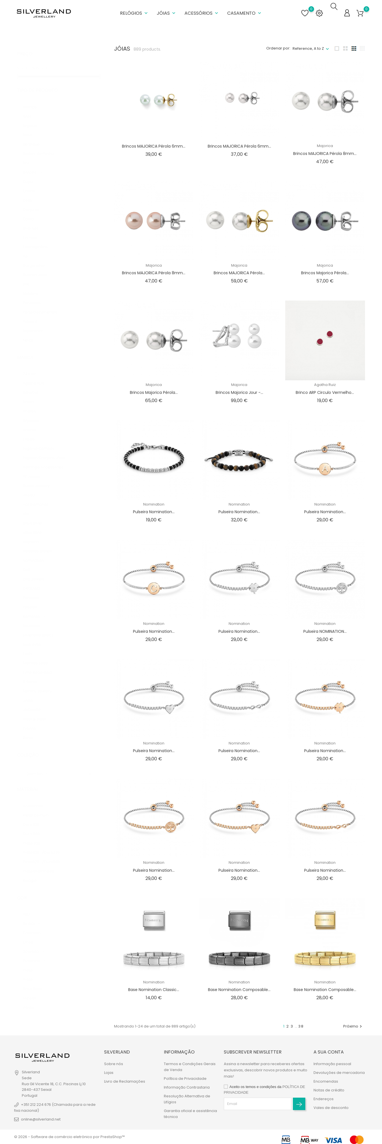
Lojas (108, 1072)
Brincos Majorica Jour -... (239, 388)
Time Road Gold (41, 663)
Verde (32, 998)
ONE (29, 560)
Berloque (34, 134)
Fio (29, 246)
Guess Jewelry (39, 476)
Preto (31, 961)
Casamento (244, 11)
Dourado (36, 942)
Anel (32, 106)
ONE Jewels (38, 570)
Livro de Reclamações (124, 1081)
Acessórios (201, 11)
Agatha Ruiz (37, 374)
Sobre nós (113, 1064)
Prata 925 (38, 833)
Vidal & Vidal (37, 710)
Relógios (134, 11)
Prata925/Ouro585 (45, 852)
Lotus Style (36, 523)
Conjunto (34, 200)
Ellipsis (32, 430)
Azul (30, 905)
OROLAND (34, 579)
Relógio (32, 871)
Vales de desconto (331, 1107)
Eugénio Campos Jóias (48, 448)
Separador (35, 321)
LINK (29, 504)
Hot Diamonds (39, 495)
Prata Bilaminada (42, 861)
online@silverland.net (41, 1119)
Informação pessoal (332, 1064)
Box (29, 153)
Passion (33, 598)
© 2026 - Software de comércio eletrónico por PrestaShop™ (69, 1136)
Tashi (32, 644)
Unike (32, 691)
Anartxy (34, 402)
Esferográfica (38, 237)
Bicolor (33, 914)
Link (31, 274)
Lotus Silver (37, 514)
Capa (30, 172)
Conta (32, 209)
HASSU (32, 486)
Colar (33, 190)
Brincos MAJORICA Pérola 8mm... (325, 149)
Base (30, 125)
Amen (32, 392)
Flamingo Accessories (46, 458)
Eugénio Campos (43, 439)
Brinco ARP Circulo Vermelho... (325, 388)
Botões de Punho (42, 144)
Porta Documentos (43, 302)
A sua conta (329, 1052)
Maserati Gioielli (40, 542)
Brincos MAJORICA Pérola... (239, 269)
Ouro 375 (37, 815)
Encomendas (326, 1081)
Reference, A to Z (308, 44)
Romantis (35, 607)
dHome (33, 420)
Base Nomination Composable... (239, 986)
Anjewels (34, 411)
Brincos (34, 162)
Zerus (32, 728)
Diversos (34, 218)
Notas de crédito (329, 1090)
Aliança (32, 97)
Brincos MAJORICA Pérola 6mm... (153, 142)
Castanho (35, 923)
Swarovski (36, 635)
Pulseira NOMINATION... (325, 627)
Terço (31, 330)
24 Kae (32, 364)
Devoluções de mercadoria (339, 1072)
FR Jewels (35, 467)
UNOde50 (34, 700)
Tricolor (33, 989)
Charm (34, 181)
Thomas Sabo (39, 654)
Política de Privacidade (185, 1078)
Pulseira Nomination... (154, 508)
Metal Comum (41, 805)
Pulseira (35, 312)
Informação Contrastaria (187, 1087)
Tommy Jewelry (40, 682)
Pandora (35, 588)
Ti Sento (34, 672)
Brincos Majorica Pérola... (325, 269)
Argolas (34, 116)
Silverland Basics (41, 626)
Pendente (36, 293)
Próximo (353, 1022)
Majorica (34, 532)
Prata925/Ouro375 (47, 843)
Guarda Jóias (38, 265)
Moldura (33, 284)
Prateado (37, 951)
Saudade (36, 616)
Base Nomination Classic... (153, 986)
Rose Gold (37, 979)
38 (301, 1022)
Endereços (324, 1099)
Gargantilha (37, 256)
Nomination (39, 551)
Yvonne (34, 719)
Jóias (167, 11)
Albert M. (33, 383)
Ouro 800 (36, 824)
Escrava (33, 228)
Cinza (30, 933)
